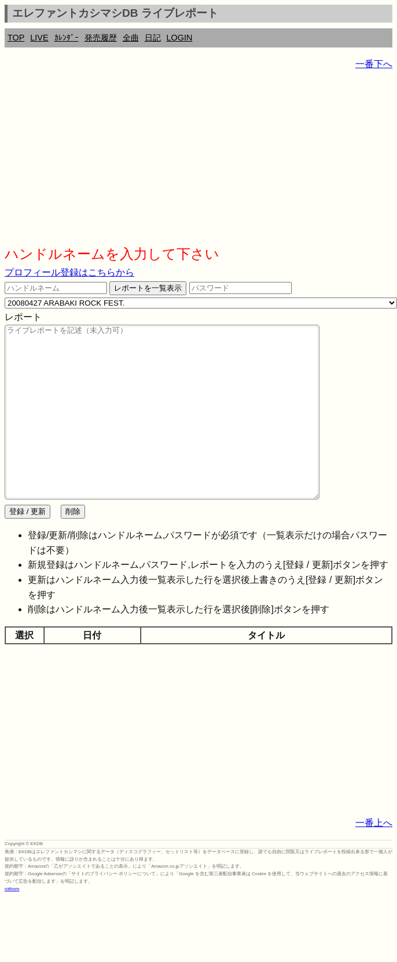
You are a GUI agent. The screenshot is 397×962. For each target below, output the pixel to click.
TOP (16, 37)
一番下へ (373, 64)
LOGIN (180, 37)
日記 (153, 37)
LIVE (39, 37)
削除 (72, 546)
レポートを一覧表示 (148, 288)
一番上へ (373, 857)
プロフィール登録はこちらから (69, 272)
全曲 (131, 37)
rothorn (12, 923)
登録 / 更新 (27, 546)
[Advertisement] (151, 162)
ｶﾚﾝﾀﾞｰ (66, 37)
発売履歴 (100, 37)
